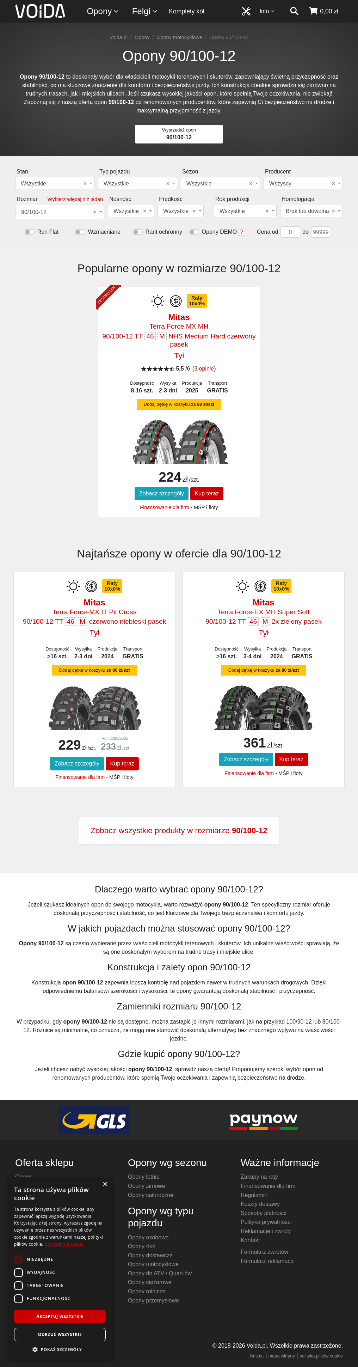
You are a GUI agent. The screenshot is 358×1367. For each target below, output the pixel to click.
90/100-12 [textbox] (58, 212)
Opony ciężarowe (150, 1282)
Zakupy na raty (259, 1177)
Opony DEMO (219, 232)
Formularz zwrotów (264, 1252)
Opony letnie (144, 1177)
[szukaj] (294, 11)
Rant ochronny (164, 232)
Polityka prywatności (266, 1222)
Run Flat (47, 232)
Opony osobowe (148, 1237)
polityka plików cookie (321, 1356)
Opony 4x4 (141, 1246)
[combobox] (54, 183)
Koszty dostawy (260, 1204)
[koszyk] (323, 11)
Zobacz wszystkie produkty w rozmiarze (179, 830)
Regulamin (254, 1195)
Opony (103, 11)
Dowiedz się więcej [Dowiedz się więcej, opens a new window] (63, 1244)
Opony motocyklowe (179, 37)
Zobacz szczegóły (161, 493)
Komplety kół (186, 11)
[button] (60, 1349)
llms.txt (257, 1356)
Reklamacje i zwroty (266, 1231)
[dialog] (60, 1268)
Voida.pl (119, 37)
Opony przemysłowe (153, 1301)
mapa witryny (281, 1356)
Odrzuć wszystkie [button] (60, 1334)
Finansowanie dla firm (164, 507)
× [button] (104, 1184)
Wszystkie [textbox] (54, 184)
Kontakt (250, 1240)
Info (267, 11)
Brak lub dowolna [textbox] (310, 211)
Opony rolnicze (147, 1291)
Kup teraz (207, 493)
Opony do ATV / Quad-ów (160, 1273)
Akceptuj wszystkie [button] (59, 1316)
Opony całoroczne (150, 1195)
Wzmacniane (104, 232)
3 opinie (204, 369)
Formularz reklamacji (267, 1261)
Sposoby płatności (263, 1213)
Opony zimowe (146, 1186)
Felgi (145, 11)
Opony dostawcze (150, 1255)
